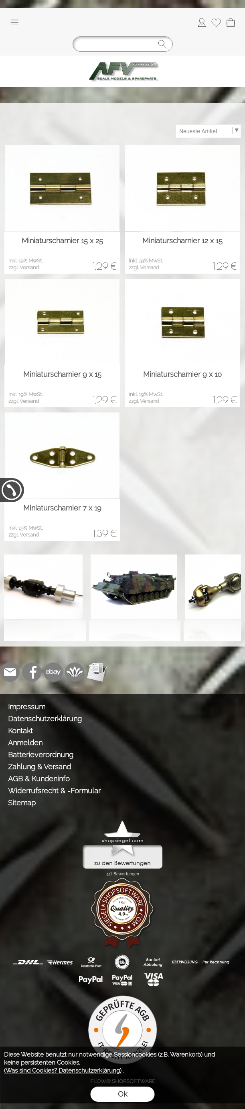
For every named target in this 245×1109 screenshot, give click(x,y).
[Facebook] (32, 672)
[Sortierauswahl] (208, 131)
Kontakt (20, 731)
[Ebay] (53, 672)
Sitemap (22, 803)
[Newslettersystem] (97, 672)
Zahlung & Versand (39, 767)
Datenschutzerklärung (45, 719)
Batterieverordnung (40, 755)
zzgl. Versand (23, 267)
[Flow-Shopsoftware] (75, 672)
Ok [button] (122, 1094)
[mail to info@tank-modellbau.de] (10, 672)
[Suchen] (123, 44)
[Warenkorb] (230, 22)
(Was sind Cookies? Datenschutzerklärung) (62, 1070)
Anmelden (25, 743)
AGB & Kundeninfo (39, 779)
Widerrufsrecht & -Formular (54, 791)
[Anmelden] (201, 22)
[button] (14, 22)
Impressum (26, 707)
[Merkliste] (216, 22)
